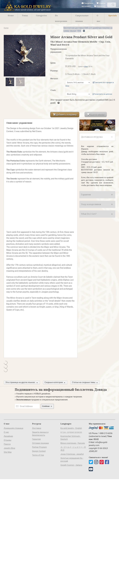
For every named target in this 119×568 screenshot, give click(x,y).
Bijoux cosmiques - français (72, 443)
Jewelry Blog (9, 448)
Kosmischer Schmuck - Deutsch (70, 437)
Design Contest (39, 451)
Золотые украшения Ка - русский (71, 459)
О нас (98, 18)
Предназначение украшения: (56, 50)
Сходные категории (55, 382)
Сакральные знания (82, 18)
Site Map (8, 452)
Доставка (36, 428)
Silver (86, 66)
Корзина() (100, 6)
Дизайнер (8, 436)
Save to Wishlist (95, 114)
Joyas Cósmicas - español (72, 454)
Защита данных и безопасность (40, 433)
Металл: (54, 78)
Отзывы (7, 440)
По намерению (61, 18)
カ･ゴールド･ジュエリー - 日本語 (73, 448)
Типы (25, 15)
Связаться (87, 3)
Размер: (54, 70)
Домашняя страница (13, 428)
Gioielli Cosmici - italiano (71, 465)
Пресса (7, 444)
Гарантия (36, 439)
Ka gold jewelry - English (71, 428)
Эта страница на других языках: (21, 382)
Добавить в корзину (65, 114)
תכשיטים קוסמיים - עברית (71, 432)
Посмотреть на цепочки (102, 94)
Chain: (53, 90)
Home (11, 15)
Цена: (53, 63)
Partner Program (39, 447)
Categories (41, 15)
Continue (47, 406)
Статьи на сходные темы (85, 382)
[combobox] (112, 5)
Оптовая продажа (40, 443)
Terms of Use (38, 455)
